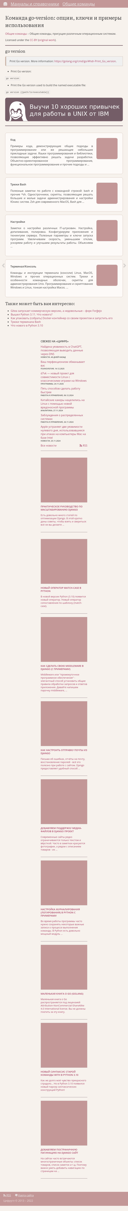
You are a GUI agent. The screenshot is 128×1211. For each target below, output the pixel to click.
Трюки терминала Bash (28, 326)
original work (48, 42)
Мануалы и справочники (35, 4)
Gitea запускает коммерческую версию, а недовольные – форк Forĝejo (58, 315)
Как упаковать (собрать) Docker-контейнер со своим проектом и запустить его (64, 323)
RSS (83, 451)
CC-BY (35, 42)
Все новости (48, 451)
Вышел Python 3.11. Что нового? (34, 319)
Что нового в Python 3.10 (29, 330)
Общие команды (78, 4)
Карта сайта (24, 1200)
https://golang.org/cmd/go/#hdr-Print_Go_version (86, 63)
